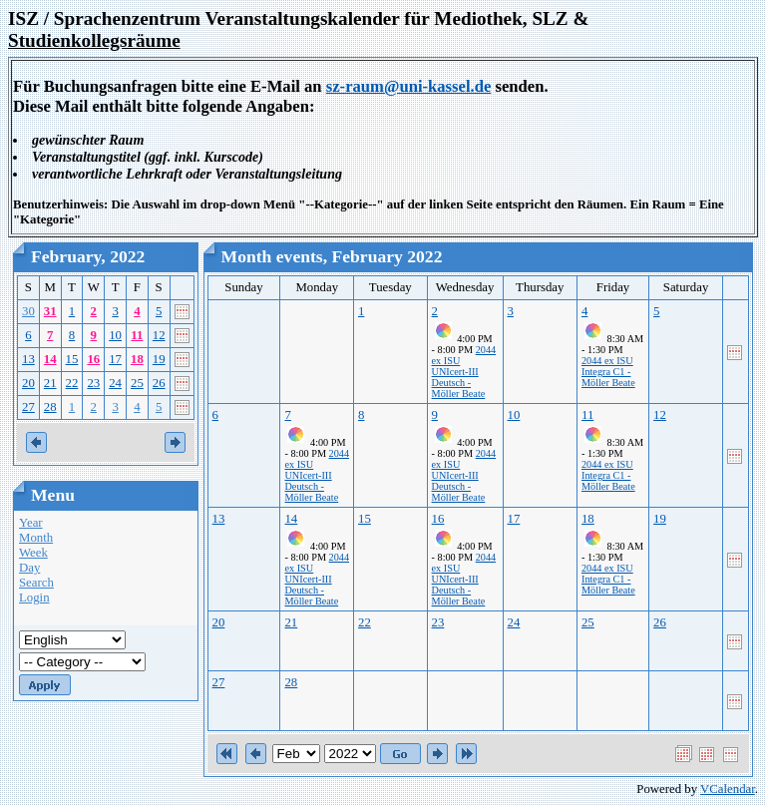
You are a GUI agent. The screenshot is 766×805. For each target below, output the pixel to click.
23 (93, 383)
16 (93, 359)
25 (137, 383)
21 (50, 383)
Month (36, 538)
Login (34, 597)
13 (28, 359)
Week (33, 553)
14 (50, 359)
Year (31, 523)
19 (159, 359)
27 (28, 407)
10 (115, 335)
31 (50, 311)
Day (29, 568)
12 (159, 335)
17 (115, 359)
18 (137, 359)
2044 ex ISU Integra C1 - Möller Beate (608, 371)
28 (50, 407)
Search (36, 583)
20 (28, 383)
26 (159, 383)
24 (115, 383)
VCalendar (727, 789)
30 (28, 311)
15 (72, 359)
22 (72, 383)
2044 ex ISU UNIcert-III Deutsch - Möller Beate (464, 371)
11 (137, 335)
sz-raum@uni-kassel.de (409, 86)
